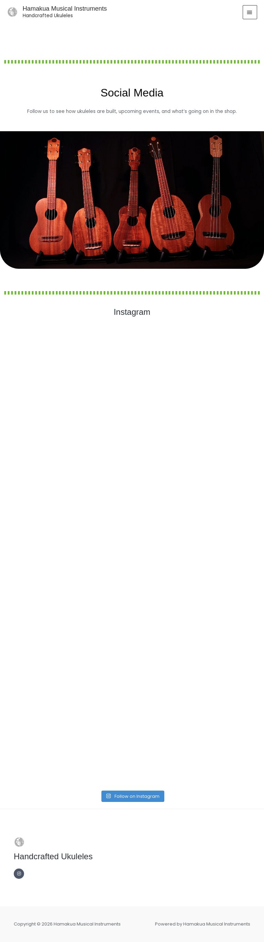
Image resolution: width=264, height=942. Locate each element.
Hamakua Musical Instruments (65, 8)
